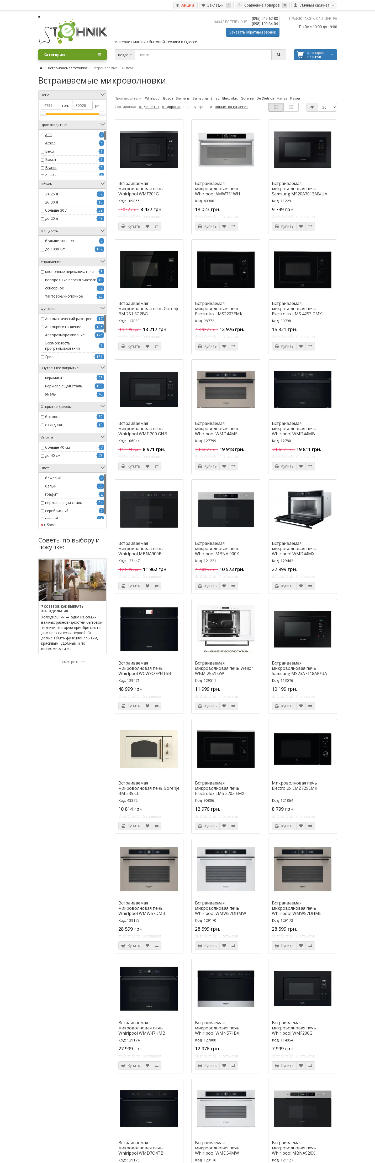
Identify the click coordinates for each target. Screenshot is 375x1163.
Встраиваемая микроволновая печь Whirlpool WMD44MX (294, 548)
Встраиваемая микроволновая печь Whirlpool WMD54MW (217, 1148)
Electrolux (230, 98)
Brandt (51, 167)
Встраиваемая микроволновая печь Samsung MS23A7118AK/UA (299, 668)
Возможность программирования (62, 346)
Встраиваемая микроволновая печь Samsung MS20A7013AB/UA (299, 188)
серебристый (56, 510)
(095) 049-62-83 (265, 19)
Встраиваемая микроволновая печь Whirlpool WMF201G (140, 188)
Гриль (50, 356)
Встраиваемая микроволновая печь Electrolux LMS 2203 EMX (219, 788)
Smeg (214, 98)
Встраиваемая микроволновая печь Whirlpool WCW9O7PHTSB (144, 668)
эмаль (50, 394)
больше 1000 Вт (59, 240)
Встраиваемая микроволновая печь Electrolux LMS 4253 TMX (297, 308)
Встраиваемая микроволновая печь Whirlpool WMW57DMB (141, 908)
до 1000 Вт (55, 248)
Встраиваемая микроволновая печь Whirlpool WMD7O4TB (140, 1148)
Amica (50, 142)
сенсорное (54, 288)
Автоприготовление (63, 326)
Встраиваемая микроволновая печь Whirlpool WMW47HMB (141, 1028)
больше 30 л (56, 210)
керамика (53, 377)
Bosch (50, 159)
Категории (73, 54)
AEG (48, 134)
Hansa (282, 98)
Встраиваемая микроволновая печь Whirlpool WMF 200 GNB (142, 428)
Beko (49, 151)
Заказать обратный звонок (252, 32)
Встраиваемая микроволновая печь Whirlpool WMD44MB (294, 428)
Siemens (183, 98)
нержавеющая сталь (63, 385)
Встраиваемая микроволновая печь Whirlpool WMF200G (294, 1028)
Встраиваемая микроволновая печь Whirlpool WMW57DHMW (220, 908)
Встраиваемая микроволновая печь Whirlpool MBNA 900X (217, 548)
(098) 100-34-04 (265, 24)
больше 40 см (57, 447)
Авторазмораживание (65, 334)
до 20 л (51, 218)
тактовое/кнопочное (64, 296)
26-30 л (51, 202)
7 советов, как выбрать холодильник (62, 608)
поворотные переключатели (70, 279)
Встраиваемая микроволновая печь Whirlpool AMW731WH (217, 188)
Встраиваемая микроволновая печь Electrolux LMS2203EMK (218, 308)
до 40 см (52, 455)
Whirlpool (152, 98)
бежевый (53, 477)
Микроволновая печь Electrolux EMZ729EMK (294, 785)
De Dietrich (265, 98)
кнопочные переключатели (69, 271)
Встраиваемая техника (67, 67)
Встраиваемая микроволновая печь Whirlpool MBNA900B (140, 548)
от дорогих (171, 106)
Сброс (48, 524)
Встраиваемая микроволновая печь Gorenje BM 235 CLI (148, 788)
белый (50, 486)
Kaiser (295, 98)
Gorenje (247, 98)
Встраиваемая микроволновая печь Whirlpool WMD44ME (217, 428)
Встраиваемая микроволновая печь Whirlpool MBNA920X (294, 1148)
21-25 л (51, 193)
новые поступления (231, 106)
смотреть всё (72, 661)
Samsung (200, 98)
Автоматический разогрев (68, 318)
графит (51, 494)
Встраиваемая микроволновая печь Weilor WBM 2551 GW (224, 668)
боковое (53, 416)
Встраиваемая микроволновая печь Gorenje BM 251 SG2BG (148, 308)
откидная (53, 424)
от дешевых (149, 106)
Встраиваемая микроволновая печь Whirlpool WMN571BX (217, 1028)
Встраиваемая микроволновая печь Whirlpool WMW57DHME (296, 908)
